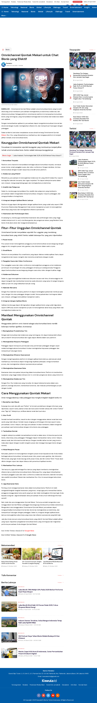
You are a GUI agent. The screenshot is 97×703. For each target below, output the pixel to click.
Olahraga (58, 12)
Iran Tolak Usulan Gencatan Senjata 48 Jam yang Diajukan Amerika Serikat (83, 108)
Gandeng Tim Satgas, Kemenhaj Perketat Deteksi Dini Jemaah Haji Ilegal (83, 75)
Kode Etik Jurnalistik (39, 2)
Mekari (3, 135)
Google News (29, 531)
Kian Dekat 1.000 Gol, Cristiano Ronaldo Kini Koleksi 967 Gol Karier (81, 118)
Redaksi (13, 2)
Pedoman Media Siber (24, 2)
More (3, 16)
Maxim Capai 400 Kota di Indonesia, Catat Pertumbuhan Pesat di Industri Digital (35, 653)
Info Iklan (57, 2)
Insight (87, 7)
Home (5, 12)
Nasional (25, 12)
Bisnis (33, 12)
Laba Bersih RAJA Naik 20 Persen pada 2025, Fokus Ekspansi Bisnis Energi (39, 607)
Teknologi (15, 12)
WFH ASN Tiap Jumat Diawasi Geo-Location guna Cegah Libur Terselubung (83, 97)
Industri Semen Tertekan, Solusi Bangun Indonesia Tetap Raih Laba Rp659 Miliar (39, 622)
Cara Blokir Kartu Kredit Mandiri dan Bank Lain (51, 562)
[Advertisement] (48, 33)
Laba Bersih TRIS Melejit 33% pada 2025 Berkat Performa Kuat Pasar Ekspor (37, 591)
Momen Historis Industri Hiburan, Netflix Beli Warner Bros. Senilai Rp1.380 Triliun (10, 563)
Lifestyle (49, 12)
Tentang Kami (5, 2)
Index (61, 545)
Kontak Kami (65, 2)
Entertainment (78, 12)
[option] (11, 559)
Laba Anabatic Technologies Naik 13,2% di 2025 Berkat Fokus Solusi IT (37, 155)
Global (40, 12)
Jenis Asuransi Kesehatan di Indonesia (31, 562)
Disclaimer (49, 2)
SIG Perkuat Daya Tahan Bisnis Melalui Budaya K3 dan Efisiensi (40, 638)
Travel (67, 12)
